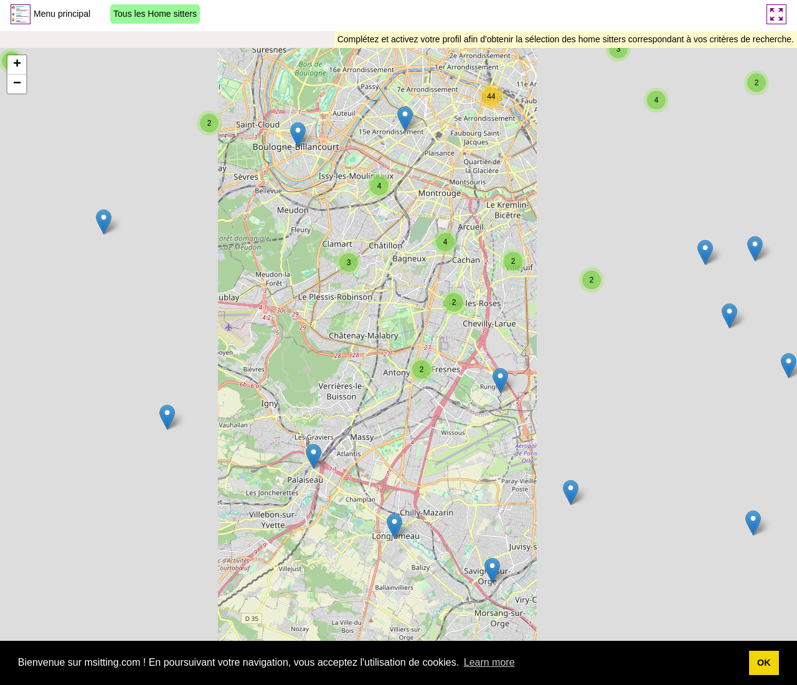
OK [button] (764, 663)
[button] (167, 417)
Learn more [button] (489, 662)
